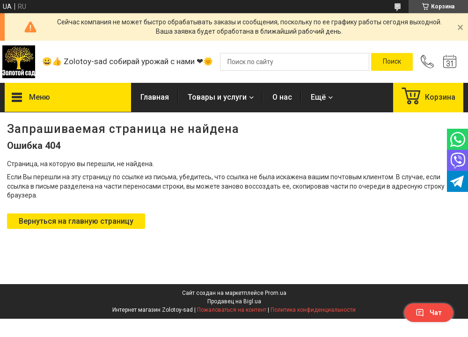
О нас (282, 97)
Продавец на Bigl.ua (234, 301)
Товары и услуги (217, 97)
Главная (154, 97)
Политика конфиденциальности (313, 310)
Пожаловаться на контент (231, 310)
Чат (429, 312)
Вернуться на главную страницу (76, 221)
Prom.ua (275, 293)
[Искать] (392, 62)
